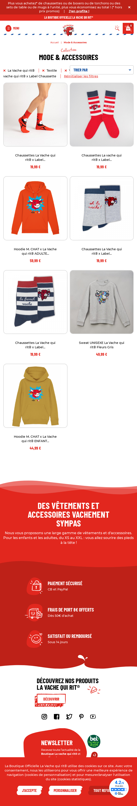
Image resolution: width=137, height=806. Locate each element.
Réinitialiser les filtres (81, 76)
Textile (52, 71)
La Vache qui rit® (21, 71)
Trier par (102, 69)
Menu (16, 28)
